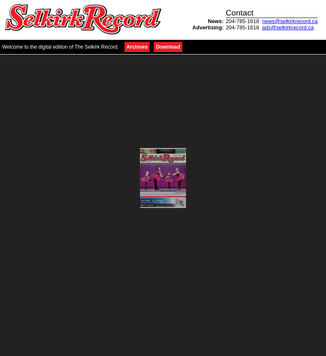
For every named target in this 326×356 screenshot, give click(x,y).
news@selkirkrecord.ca (290, 21)
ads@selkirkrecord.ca (288, 27)
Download (168, 47)
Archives (137, 47)
